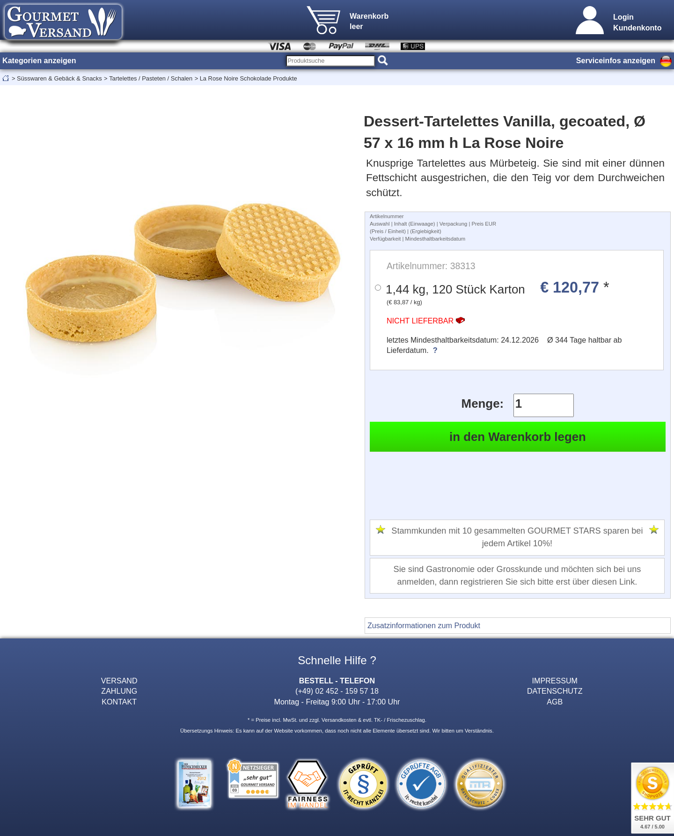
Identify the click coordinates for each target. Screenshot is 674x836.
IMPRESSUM (555, 680)
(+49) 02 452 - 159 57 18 (337, 691)
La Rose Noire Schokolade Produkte (248, 78)
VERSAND (119, 680)
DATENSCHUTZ (555, 691)
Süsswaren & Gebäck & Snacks (59, 78)
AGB (555, 701)
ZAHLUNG (119, 691)
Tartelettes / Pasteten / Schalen (150, 78)
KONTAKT (119, 701)
